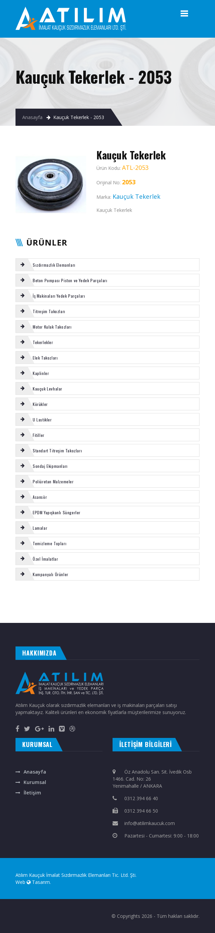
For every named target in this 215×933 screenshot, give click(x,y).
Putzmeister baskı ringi (71, 606)
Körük (58, 599)
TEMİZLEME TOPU (146, 599)
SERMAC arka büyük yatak (28, 599)
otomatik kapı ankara (163, 616)
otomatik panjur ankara (143, 616)
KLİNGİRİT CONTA (168, 599)
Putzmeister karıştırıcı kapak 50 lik (100, 599)
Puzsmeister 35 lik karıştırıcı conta (13, 606)
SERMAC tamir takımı (76, 599)
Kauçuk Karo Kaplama (91, 606)
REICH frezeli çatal (48, 599)
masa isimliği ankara (72, 616)
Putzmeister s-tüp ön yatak (135, 606)
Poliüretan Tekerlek (8, 599)
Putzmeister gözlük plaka (126, 599)
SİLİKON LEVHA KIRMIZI (8, 613)
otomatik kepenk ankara (34, 616)
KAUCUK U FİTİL (152, 606)
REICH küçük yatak (174, 606)
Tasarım (41, 882)
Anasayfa (32, 117)
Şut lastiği (161, 606)
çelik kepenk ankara (54, 616)
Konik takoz (188, 606)
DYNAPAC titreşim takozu (50, 606)
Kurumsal (35, 782)
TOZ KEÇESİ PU (34, 606)
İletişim (32, 792)
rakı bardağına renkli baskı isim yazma (98, 616)
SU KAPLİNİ (198, 606)
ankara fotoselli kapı (123, 616)
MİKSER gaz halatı (32, 613)
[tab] (107, 265)
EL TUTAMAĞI (207, 606)
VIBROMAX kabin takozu (202, 599)
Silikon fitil (158, 599)
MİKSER (65, 599)
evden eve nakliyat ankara (12, 616)
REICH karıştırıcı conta (183, 599)
